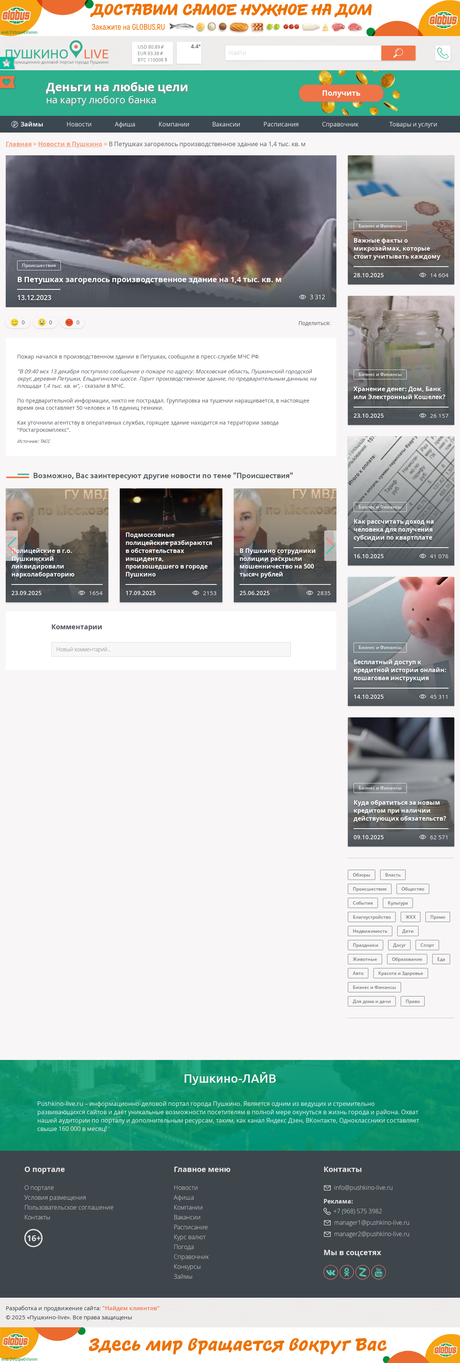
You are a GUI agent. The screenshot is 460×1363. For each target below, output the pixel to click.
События (363, 903)
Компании (174, 124)
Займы (183, 1276)
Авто (358, 973)
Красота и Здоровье (400, 973)
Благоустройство (372, 917)
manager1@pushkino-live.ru (371, 1222)
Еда (441, 959)
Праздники (365, 945)
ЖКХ (411, 917)
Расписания (281, 124)
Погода (184, 1247)
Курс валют (190, 1237)
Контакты (37, 1217)
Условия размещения (55, 1197)
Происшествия (39, 265)
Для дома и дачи (372, 1001)
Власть (393, 875)
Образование (407, 959)
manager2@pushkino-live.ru (371, 1234)
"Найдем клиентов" (131, 1308)
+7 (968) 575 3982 (357, 1211)
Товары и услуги (413, 124)
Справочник (340, 124)
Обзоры (361, 875)
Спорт (427, 945)
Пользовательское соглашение (69, 1207)
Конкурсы (187, 1266)
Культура (398, 903)
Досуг (399, 945)
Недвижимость (370, 931)
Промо (437, 917)
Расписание (191, 1227)
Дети (408, 931)
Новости (79, 124)
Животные (365, 959)
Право (413, 1001)
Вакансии (226, 124)
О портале (39, 1187)
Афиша (125, 124)
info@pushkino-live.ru (363, 1187)
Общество (412, 889)
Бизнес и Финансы (380, 226)
